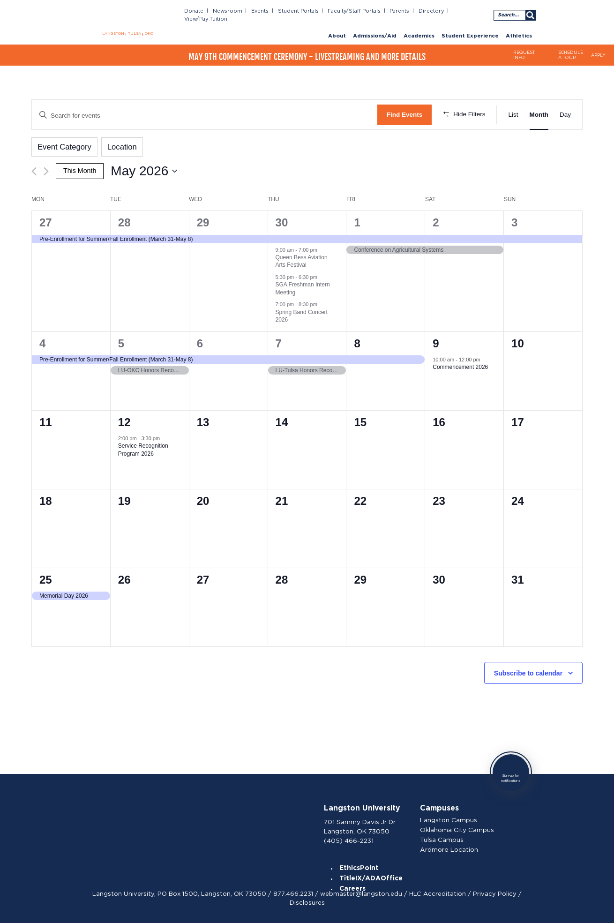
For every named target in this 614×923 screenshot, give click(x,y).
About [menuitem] (337, 27)
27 (45, 220)
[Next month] (46, 169)
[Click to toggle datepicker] (142, 169)
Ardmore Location (452, 845)
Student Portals (299, 10)
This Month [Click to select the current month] (79, 168)
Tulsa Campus (445, 836)
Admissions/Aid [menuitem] (375, 27)
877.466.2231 (293, 891)
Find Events (405, 114)
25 (45, 577)
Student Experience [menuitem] (470, 27)
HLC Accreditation (437, 891)
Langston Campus (452, 818)
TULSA (135, 34)
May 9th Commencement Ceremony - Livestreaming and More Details (307, 50)
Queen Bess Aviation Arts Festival (302, 259)
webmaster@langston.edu (361, 891)
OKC (149, 34)
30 (282, 220)
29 (203, 220)
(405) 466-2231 (352, 836)
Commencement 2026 (460, 365)
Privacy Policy (495, 891)
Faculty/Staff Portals (351, 10)
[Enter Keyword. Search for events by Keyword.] (204, 114)
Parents (395, 10)
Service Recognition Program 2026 (143, 448)
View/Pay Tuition (467, 10)
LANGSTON (115, 34)
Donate (199, 10)
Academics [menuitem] (419, 27)
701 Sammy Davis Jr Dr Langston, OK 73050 (363, 823)
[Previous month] (34, 169)
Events (261, 10)
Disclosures (307, 900)
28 (124, 220)
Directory (425, 10)
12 (124, 419)
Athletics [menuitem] (519, 27)
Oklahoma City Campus (460, 827)
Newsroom (231, 10)
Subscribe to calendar (528, 671)
